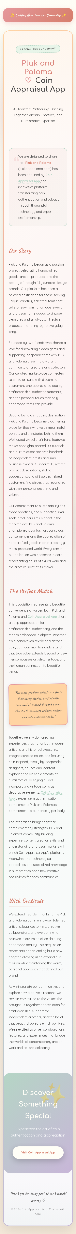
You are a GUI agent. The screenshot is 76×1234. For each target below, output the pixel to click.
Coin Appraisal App (42, 616)
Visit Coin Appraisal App (38, 1154)
